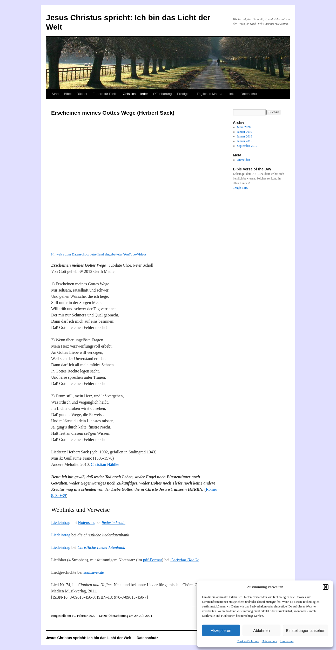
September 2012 (247, 146)
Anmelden (243, 160)
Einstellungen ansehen (305, 630)
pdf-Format (152, 560)
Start (55, 94)
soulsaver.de (93, 572)
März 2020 (244, 127)
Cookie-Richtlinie (248, 641)
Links (231, 94)
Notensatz (86, 522)
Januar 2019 (244, 132)
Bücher (82, 94)
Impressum (286, 641)
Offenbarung (162, 94)
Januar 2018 (244, 136)
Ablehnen (261, 630)
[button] (325, 587)
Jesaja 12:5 (240, 188)
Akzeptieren (221, 630)
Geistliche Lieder (135, 94)
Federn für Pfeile (105, 94)
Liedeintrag (60, 522)
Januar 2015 (244, 141)
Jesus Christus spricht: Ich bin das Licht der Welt (89, 638)
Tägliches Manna (209, 94)
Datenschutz (269, 641)
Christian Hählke (105, 464)
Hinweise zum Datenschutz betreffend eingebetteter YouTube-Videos (98, 254)
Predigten (184, 94)
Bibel (67, 94)
